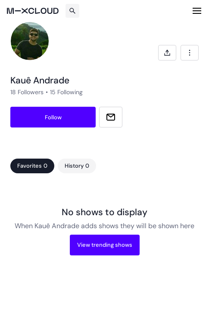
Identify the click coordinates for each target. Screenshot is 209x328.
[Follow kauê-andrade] (53, 117)
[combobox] (190, 53)
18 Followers (27, 92)
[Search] (72, 11)
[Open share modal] (167, 53)
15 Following (66, 92)
